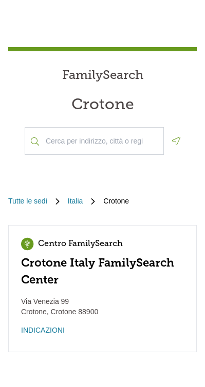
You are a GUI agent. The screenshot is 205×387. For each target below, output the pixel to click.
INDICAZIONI (43, 330)
